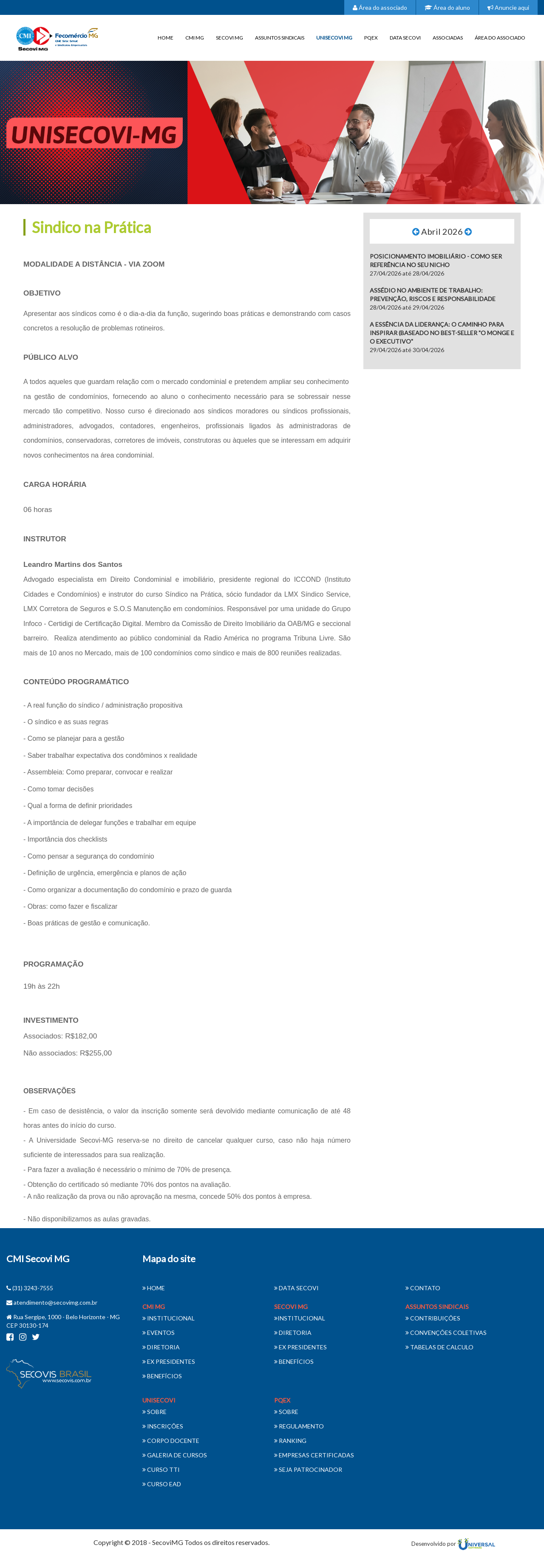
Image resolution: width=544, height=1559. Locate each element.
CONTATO (422, 1288)
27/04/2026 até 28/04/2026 (436, 265)
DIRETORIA (161, 1347)
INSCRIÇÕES (162, 1426)
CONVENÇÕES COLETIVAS (446, 1332)
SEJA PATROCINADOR (308, 1469)
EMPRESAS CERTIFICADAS (314, 1455)
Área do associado (380, 7)
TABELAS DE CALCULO (439, 1347)
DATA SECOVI (405, 37)
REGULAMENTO (299, 1426)
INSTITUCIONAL (168, 1318)
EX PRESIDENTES (168, 1361)
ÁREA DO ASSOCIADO (500, 37)
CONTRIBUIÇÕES (432, 1318)
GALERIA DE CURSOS (174, 1455)
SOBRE (154, 1411)
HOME (165, 37)
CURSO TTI (161, 1469)
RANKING (290, 1440)
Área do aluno (447, 7)
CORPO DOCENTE (170, 1440)
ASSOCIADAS (448, 37)
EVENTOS (158, 1332)
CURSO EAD (161, 1484)
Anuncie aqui (508, 7)
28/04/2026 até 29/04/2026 (433, 299)
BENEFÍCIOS (162, 1376)
